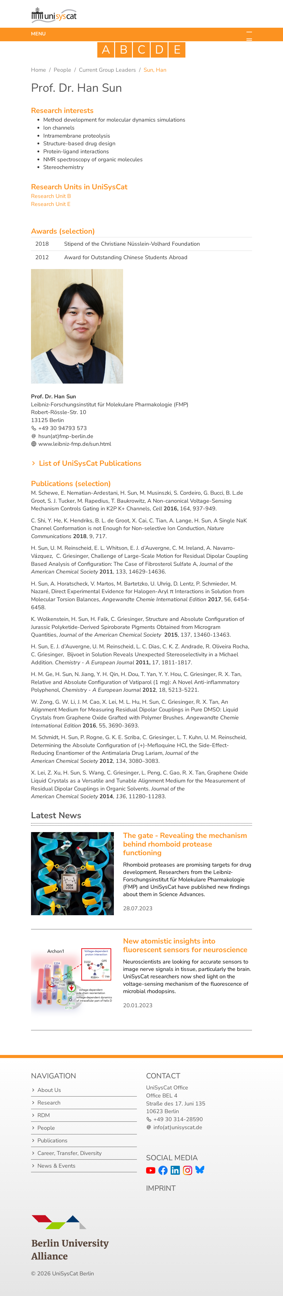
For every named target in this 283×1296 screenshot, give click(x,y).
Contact (163, 1076)
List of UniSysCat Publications (90, 463)
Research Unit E (51, 204)
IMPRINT (161, 1188)
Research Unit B (51, 196)
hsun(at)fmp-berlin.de (65, 436)
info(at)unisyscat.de (177, 1127)
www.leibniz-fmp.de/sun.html (74, 444)
